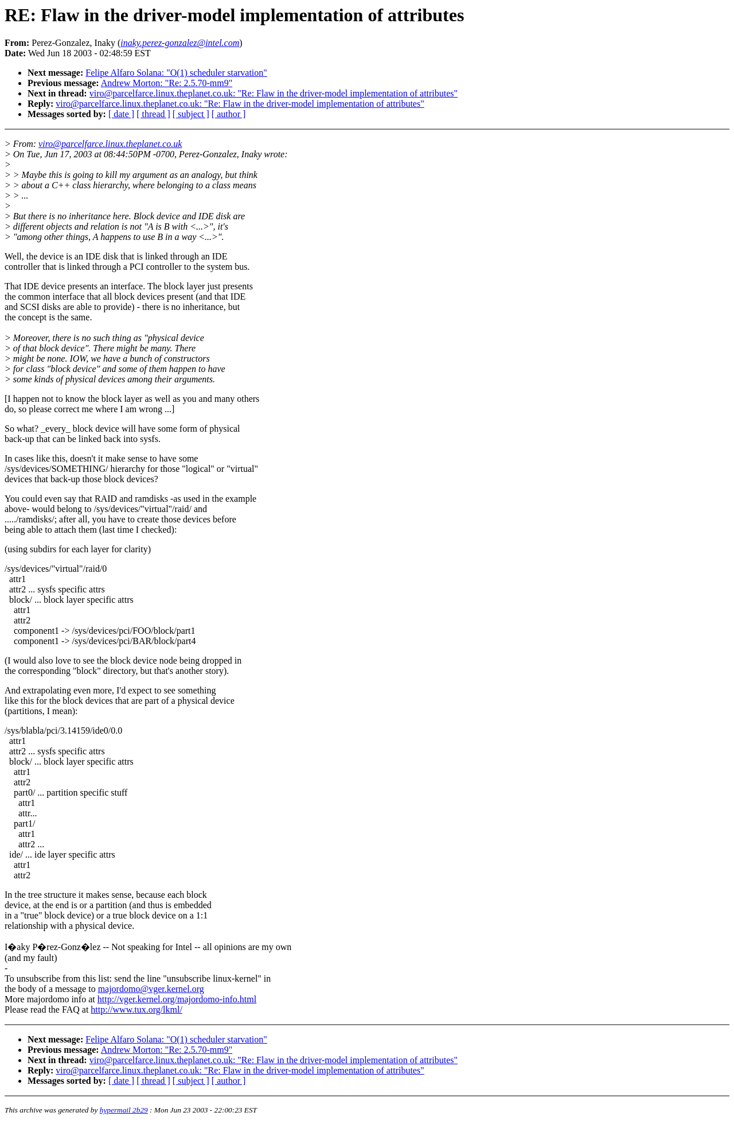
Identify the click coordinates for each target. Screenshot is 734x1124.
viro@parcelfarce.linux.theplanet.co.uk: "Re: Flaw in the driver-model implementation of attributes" (273, 93)
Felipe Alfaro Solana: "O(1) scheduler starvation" (176, 72)
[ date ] (121, 114)
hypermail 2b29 (124, 1110)
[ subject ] (191, 114)
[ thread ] (153, 114)
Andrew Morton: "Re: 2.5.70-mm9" (166, 83)
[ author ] (229, 114)
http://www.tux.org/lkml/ (136, 1009)
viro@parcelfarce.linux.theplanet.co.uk (110, 144)
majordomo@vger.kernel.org (151, 989)
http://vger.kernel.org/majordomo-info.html (176, 999)
